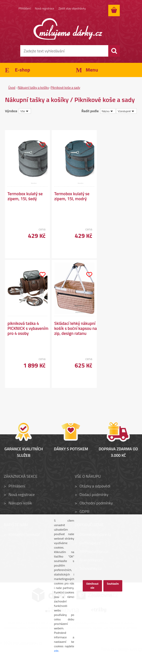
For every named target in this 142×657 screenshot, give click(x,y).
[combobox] (108, 111)
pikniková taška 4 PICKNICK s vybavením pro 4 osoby (28, 328)
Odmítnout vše (92, 586)
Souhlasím (113, 584)
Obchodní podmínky (96, 503)
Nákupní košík (20, 503)
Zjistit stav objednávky (72, 8)
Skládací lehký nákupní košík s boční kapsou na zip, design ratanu (75, 328)
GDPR (85, 511)
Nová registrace (44, 8)
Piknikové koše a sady (65, 87)
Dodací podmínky (94, 494)
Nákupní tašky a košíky (33, 87)
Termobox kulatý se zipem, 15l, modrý (72, 196)
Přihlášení (24, 8)
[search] (114, 51)
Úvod (11, 87)
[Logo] (68, 28)
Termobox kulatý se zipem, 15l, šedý (25, 196)
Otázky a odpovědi (95, 486)
